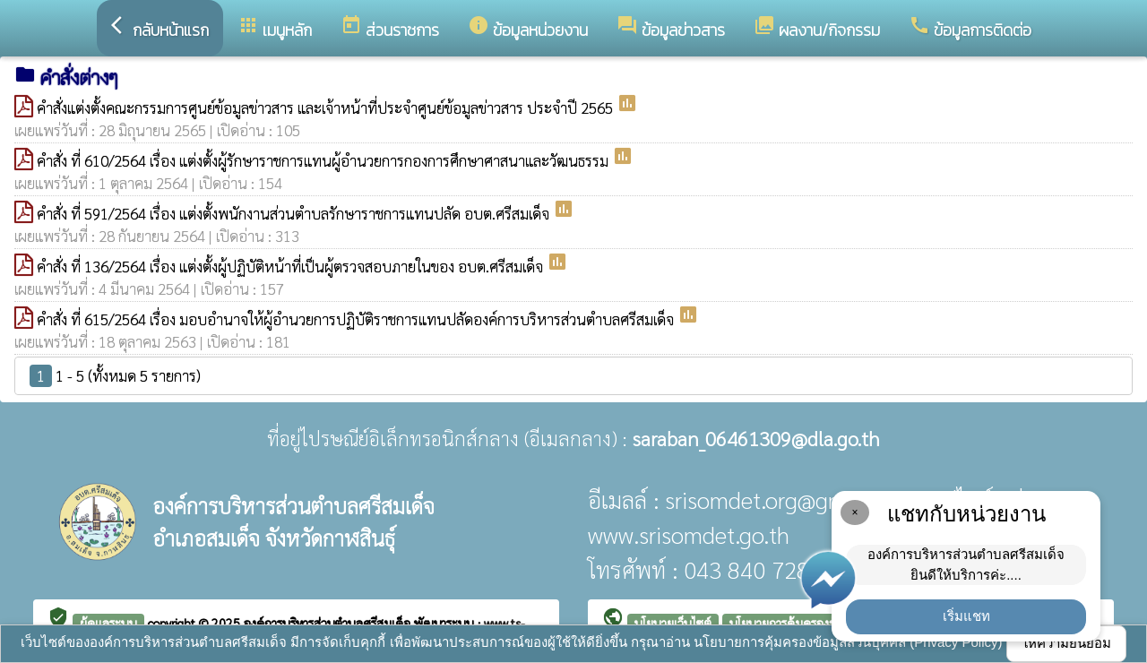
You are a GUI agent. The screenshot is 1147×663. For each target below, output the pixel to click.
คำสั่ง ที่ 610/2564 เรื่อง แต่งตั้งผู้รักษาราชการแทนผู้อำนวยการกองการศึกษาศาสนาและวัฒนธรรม (324, 160)
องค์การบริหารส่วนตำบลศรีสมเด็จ (329, 623)
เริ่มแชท (966, 616)
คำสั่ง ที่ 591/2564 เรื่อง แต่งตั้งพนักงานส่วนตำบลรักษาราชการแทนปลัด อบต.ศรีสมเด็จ (295, 213)
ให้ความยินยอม (1066, 642)
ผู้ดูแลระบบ (108, 623)
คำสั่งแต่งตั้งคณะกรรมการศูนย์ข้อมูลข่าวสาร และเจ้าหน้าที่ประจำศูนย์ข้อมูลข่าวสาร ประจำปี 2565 (327, 107)
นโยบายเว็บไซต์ (672, 623)
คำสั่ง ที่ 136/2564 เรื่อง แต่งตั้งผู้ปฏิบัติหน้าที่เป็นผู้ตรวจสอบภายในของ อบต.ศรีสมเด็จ (292, 266)
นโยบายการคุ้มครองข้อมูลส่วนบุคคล (819, 623)
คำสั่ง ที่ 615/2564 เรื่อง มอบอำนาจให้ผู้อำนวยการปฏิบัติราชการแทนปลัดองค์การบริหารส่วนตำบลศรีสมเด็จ (357, 319)
